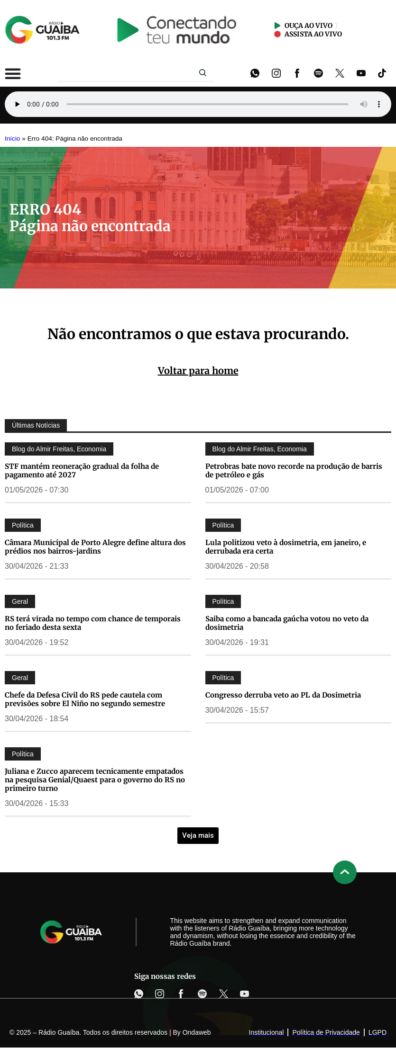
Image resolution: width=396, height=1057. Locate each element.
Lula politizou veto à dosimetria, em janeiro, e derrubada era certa (285, 546)
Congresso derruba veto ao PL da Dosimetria (283, 694)
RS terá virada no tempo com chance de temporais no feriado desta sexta (93, 623)
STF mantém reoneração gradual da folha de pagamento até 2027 (82, 470)
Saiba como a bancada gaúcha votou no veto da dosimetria (286, 623)
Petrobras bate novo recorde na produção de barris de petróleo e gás (293, 470)
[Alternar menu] (12, 73)
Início (12, 138)
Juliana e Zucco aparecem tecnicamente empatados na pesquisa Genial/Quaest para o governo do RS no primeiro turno (95, 780)
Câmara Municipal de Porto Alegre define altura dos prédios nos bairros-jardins (95, 546)
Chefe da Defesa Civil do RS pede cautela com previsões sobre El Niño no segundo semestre (85, 699)
